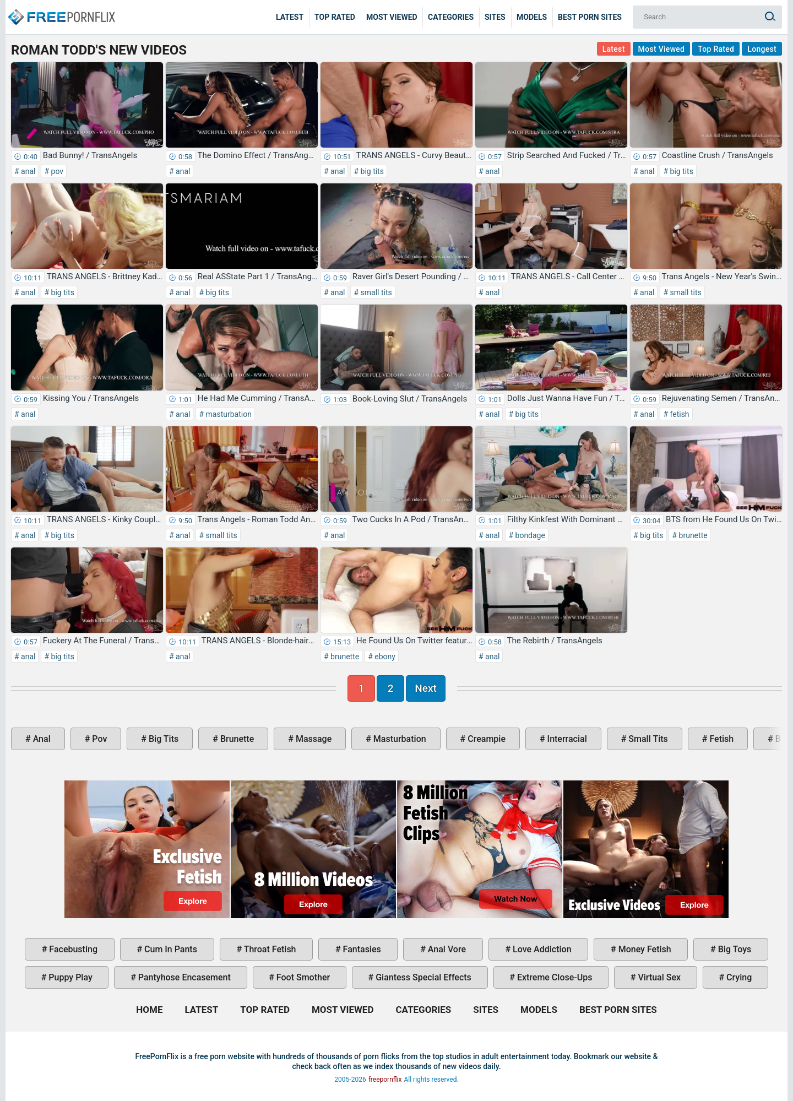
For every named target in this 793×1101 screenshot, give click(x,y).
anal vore (446, 949)
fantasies (361, 949)
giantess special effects (422, 977)
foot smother (302, 977)
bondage (529, 535)
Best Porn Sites (590, 17)
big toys (734, 949)
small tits (375, 292)
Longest (761, 49)
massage (313, 739)
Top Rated (334, 17)
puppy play (69, 977)
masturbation (228, 414)
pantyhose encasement (183, 977)
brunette (692, 535)
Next (426, 688)
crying (738, 977)
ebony (384, 656)
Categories (451, 17)
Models (532, 17)
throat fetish (269, 949)
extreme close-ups (554, 977)
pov (56, 171)
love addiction (540, 949)
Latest (289, 17)
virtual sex (658, 977)
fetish (678, 414)
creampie (485, 739)
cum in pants (169, 949)
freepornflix (385, 1079)
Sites (495, 17)
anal (27, 171)
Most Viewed (391, 17)
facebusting (72, 949)
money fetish (643, 949)
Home (61, 8)
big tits (371, 171)
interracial (566, 739)
